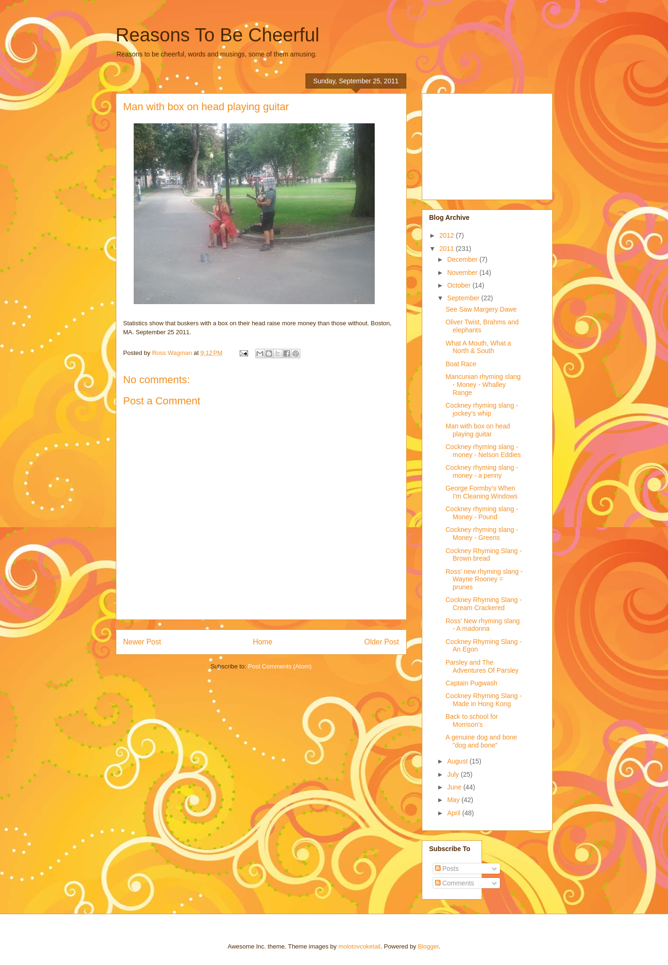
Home (263, 642)
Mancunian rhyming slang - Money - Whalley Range (483, 384)
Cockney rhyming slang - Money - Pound (481, 513)
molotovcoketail (359, 946)
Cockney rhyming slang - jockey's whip (481, 409)
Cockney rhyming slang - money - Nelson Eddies (483, 450)
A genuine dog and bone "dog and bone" (481, 741)
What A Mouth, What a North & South (478, 347)
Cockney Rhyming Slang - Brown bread (483, 555)
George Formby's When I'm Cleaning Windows (481, 492)
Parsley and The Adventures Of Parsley (481, 666)
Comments (455, 883)
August (458, 761)
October (460, 285)
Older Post (381, 642)
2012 (447, 235)
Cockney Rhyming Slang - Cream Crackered (483, 603)
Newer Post (142, 642)
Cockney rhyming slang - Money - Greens (481, 533)
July (454, 774)
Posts (447, 868)
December (463, 259)
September (464, 298)
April (454, 813)
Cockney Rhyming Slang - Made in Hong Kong (483, 700)
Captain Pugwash (471, 683)
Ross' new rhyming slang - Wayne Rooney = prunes (484, 579)
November (463, 272)
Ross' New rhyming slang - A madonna (482, 625)
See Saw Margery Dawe (480, 309)
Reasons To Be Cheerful (218, 34)
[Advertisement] (476, 144)
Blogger (428, 946)
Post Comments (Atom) (280, 666)
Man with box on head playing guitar (477, 430)
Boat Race (460, 364)
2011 (447, 248)
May (454, 800)
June (455, 787)
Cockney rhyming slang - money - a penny (481, 471)
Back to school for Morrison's (471, 720)
